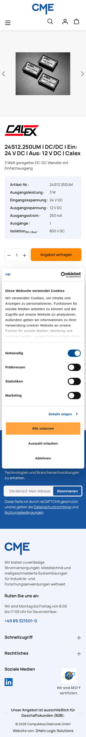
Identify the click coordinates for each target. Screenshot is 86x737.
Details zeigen (60, 414)
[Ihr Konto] (65, 22)
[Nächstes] (82, 73)
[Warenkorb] (76, 22)
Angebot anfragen (56, 254)
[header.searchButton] (50, 22)
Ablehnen (43, 458)
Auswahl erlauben (43, 443)
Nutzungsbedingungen (24, 512)
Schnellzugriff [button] (43, 637)
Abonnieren (67, 491)
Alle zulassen (43, 428)
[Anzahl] (17, 254)
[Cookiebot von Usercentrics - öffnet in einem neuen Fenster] (61, 275)
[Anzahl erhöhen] (24, 254)
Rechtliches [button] (43, 653)
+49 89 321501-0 (21, 620)
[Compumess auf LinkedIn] (9, 682)
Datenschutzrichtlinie (52, 506)
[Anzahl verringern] (9, 254)
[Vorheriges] (3, 73)
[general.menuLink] (8, 22)
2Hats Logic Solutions (55, 730)
